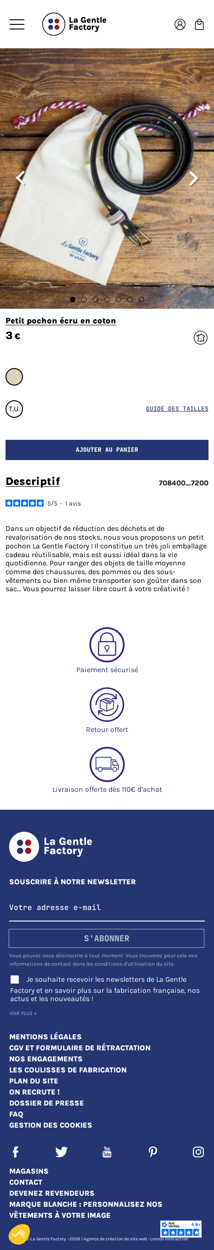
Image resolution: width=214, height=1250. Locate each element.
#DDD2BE (14, 377)
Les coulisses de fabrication (68, 1070)
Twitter (61, 1152)
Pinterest (152, 1152)
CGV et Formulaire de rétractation (80, 1047)
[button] (19, 1234)
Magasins (29, 1171)
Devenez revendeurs (52, 1193)
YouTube (107, 1152)
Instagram (198, 1152)
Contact (25, 1182)
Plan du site (33, 1081)
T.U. (14, 408)
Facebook (15, 1152)
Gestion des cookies (50, 1125)
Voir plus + (23, 1013)
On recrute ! (34, 1092)
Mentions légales (45, 1036)
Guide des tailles (177, 409)
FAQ (16, 1114)
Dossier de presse (46, 1103)
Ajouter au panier (107, 450)
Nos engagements (46, 1058)
